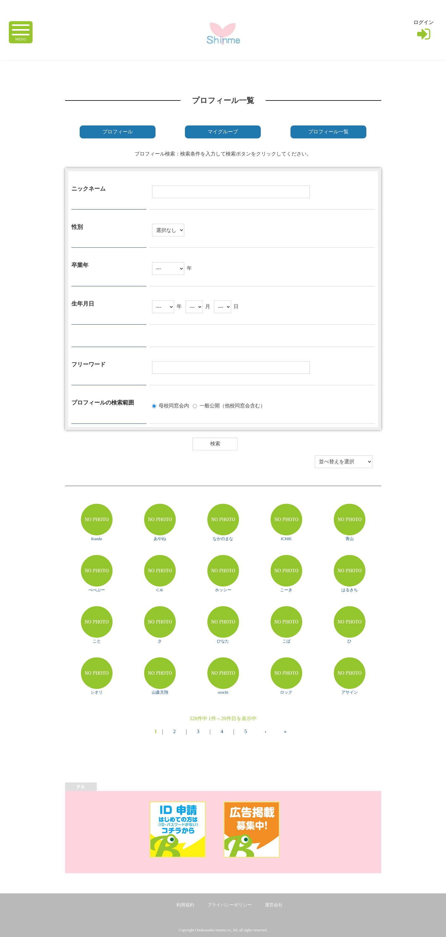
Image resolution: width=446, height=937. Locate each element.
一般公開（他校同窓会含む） (232, 405)
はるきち (349, 589)
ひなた (223, 641)
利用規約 (185, 905)
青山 (349, 538)
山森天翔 (160, 692)
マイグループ (223, 131)
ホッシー (223, 589)
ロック (286, 692)
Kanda (96, 538)
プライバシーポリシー (229, 905)
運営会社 (274, 905)
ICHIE (286, 538)
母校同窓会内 (174, 405)
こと (97, 641)
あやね (160, 538)
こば (286, 641)
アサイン (349, 692)
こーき (286, 589)
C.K (159, 589)
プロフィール (117, 131)
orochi (223, 692)
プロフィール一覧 (328, 131)
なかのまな (223, 538)
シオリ (96, 692)
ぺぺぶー (97, 589)
